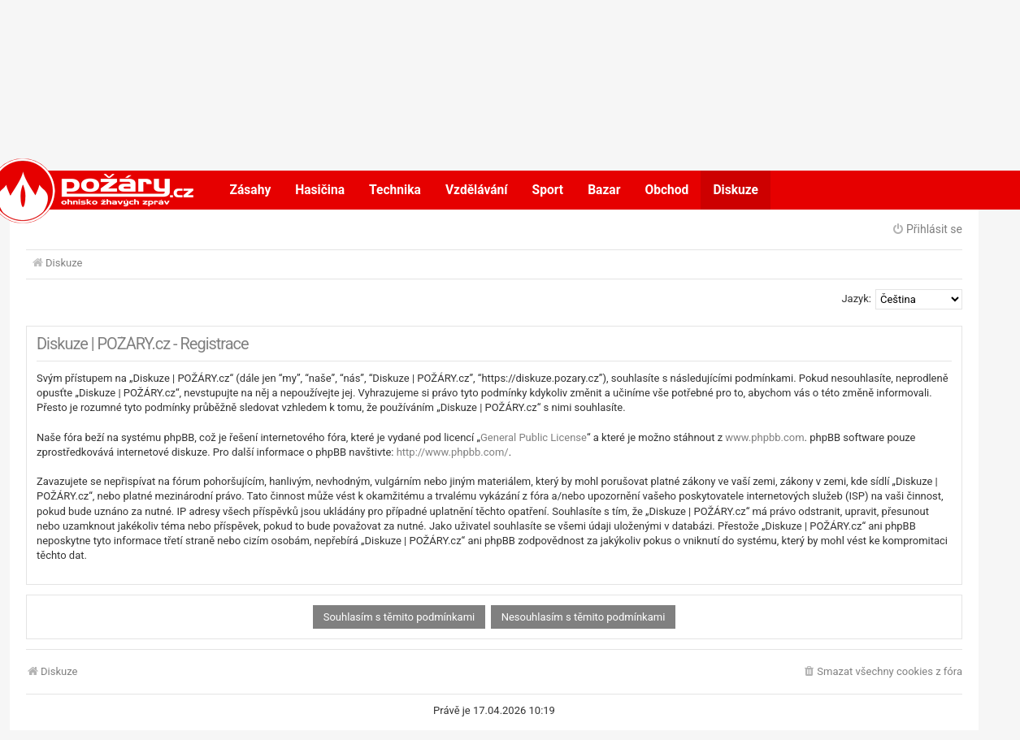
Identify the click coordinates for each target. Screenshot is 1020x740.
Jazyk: (856, 298)
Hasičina (320, 190)
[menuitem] (882, 672)
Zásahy (250, 190)
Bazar (604, 190)
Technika (395, 190)
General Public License (533, 437)
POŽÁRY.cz (75, 190)
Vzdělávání (476, 190)
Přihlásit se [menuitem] (927, 229)
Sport (548, 190)
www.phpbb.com (764, 437)
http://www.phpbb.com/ (453, 452)
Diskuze (735, 190)
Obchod (666, 190)
